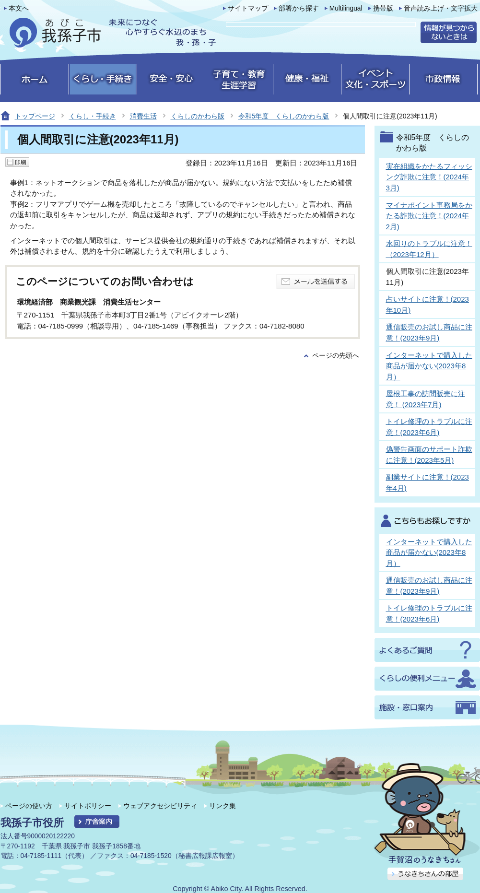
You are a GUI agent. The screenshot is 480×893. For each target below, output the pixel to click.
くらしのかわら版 (197, 116)
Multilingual (346, 8)
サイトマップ (248, 8)
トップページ (35, 116)
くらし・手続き (92, 116)
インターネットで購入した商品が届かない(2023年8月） (429, 366)
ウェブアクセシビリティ (160, 806)
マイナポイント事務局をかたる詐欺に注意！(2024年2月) (429, 216)
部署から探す (299, 8)
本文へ (19, 8)
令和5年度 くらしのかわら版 (283, 116)
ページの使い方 (28, 806)
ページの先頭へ (335, 355)
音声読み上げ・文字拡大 (441, 8)
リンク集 (222, 806)
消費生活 (143, 116)
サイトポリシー (87, 806)
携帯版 (383, 8)
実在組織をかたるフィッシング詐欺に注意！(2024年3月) (429, 177)
